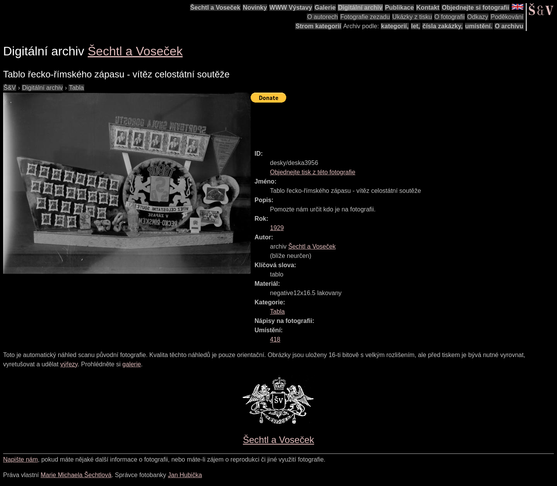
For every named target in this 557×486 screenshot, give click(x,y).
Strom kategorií (318, 26)
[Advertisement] (391, 122)
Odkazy (477, 17)
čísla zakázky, (442, 26)
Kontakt (427, 7)
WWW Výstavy (291, 7)
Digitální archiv (360, 7)
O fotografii (449, 17)
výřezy (69, 364)
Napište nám (20, 459)
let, (415, 26)
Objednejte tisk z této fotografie (312, 172)
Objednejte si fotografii (475, 7)
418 (275, 339)
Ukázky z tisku (412, 17)
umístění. (478, 26)
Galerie (324, 7)
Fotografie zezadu (365, 17)
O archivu (509, 26)
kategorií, (394, 26)
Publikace (399, 7)
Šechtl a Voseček (215, 7)
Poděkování (506, 17)
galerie (131, 364)
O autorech (322, 17)
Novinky (255, 7)
